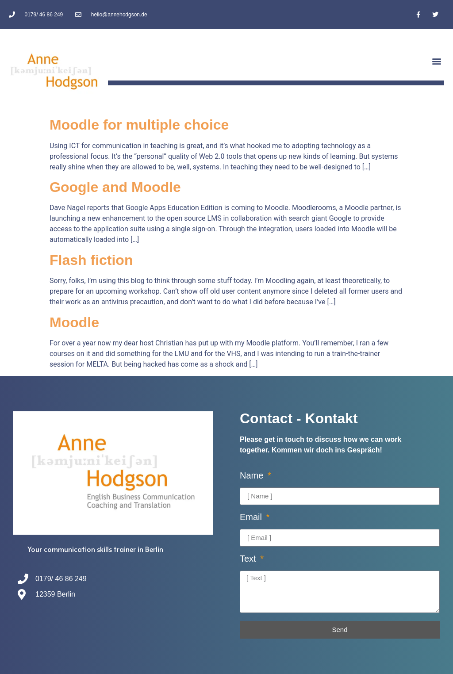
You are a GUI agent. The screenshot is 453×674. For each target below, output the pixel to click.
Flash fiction (91, 260)
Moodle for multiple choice (139, 125)
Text (249, 558)
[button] (437, 61)
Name (253, 475)
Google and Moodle (115, 187)
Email (252, 517)
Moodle (74, 322)
